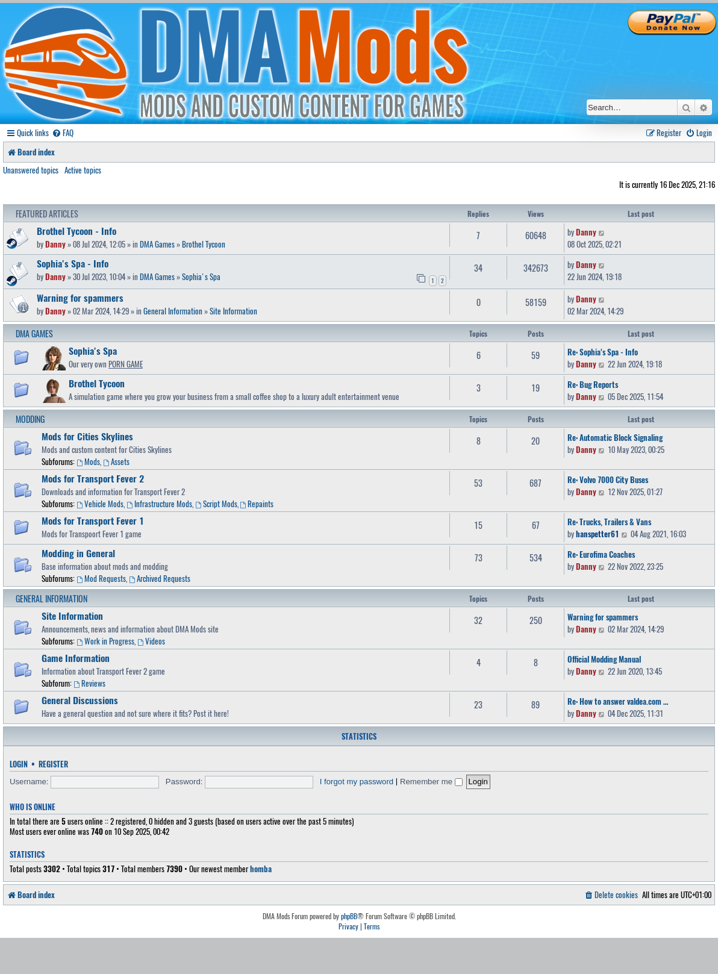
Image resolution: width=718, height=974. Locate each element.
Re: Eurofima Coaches (601, 554)
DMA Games (157, 244)
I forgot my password (356, 781)
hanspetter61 (597, 534)
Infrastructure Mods (159, 504)
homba (261, 869)
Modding (30, 419)
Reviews (89, 683)
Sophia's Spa (201, 276)
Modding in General (78, 553)
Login (19, 764)
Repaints (257, 504)
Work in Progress (105, 641)
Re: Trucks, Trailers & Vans (609, 522)
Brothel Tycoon (203, 244)
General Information (172, 311)
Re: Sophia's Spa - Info (602, 352)
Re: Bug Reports (592, 384)
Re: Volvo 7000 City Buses (607, 479)
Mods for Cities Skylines (87, 436)
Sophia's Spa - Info (72, 263)
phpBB (349, 916)
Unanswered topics (30, 170)
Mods (88, 461)
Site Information (233, 311)
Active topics (82, 170)
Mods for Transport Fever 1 (93, 520)
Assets (116, 461)
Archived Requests (159, 578)
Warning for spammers (80, 297)
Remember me (431, 781)
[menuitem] (62, 133)
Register (53, 764)
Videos (151, 641)
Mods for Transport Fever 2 (93, 478)
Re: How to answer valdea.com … (617, 701)
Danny (55, 244)
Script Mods (216, 504)
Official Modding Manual (604, 659)
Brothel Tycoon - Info (76, 230)
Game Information (76, 658)
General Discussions (80, 700)
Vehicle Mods (99, 504)
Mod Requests (101, 578)
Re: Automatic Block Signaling (615, 437)
